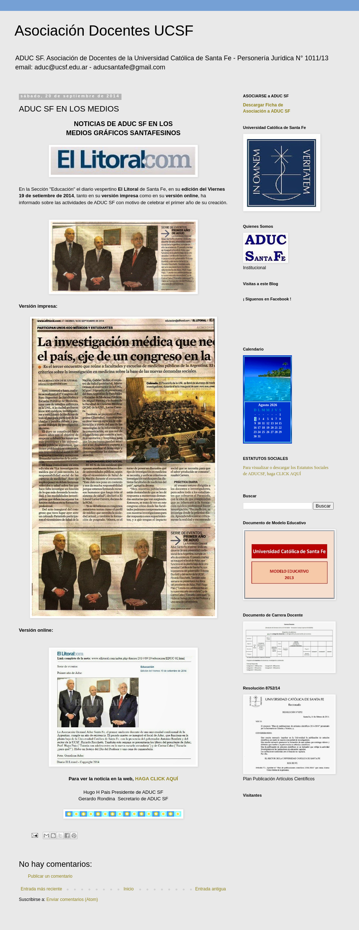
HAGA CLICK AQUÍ (156, 778)
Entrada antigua (210, 888)
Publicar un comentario (50, 876)
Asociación (266, 111)
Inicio (129, 888)
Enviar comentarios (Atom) (72, 899)
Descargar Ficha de (263, 105)
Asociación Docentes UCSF (104, 31)
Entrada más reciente (41, 888)
